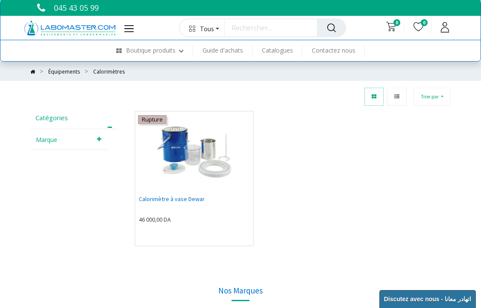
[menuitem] (154, 50)
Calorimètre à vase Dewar (172, 199)
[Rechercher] (331, 27)
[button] (202, 27)
